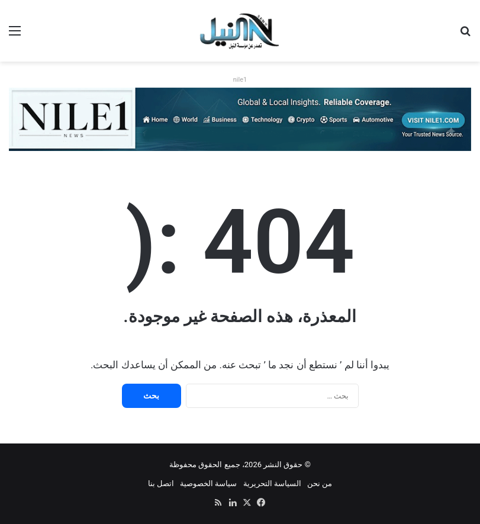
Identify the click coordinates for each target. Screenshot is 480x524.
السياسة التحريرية (272, 483)
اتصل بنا (161, 483)
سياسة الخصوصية (208, 483)
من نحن (319, 483)
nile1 (240, 79)
